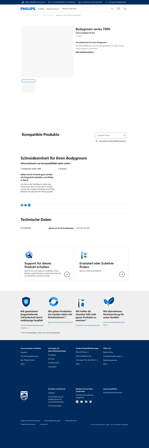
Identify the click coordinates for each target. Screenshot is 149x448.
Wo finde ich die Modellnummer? (112, 141)
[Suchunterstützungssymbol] (112, 8)
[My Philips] (118, 8)
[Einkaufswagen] (125, 8)
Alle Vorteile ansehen (84, 52)
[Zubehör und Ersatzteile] (33, 15)
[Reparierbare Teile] (49, 15)
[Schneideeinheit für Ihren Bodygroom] (28, 86)
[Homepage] (23, 15)
